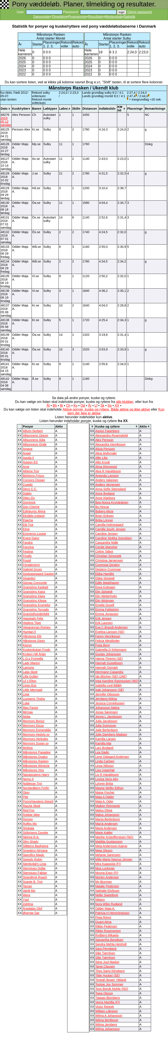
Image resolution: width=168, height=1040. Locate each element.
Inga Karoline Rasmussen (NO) (116, 681)
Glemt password (139, 12)
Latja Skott (30, 672)
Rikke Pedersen (106, 926)
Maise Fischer (104, 792)
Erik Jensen (103, 618)
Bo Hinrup (102, 507)
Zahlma (28, 904)
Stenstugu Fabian (35, 872)
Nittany (100, 899)
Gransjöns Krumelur (36, 605)
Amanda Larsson (107, 475)
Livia (26, 694)
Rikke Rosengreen (108, 930)
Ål (48, 405)
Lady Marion (31, 663)
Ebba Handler (104, 573)
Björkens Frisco (33, 475)
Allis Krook (102, 462)
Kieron (27, 645)
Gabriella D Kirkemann (110, 649)
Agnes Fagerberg (107, 431)
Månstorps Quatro (35, 756)
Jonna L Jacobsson (108, 716)
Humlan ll (29, 631)
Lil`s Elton (29, 681)
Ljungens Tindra (34, 698)
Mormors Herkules (35, 739)
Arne (26, 466)
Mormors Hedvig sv (36, 734)
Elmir (26, 529)
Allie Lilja (101, 457)
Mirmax (28, 712)
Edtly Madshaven (107, 582)
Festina (28, 551)
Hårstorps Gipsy (34, 640)
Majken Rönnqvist (107, 806)
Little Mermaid (32, 689)
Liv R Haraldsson (107, 774)
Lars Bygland (104, 748)
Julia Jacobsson (106, 721)
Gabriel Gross (32, 569)
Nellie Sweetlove (106, 895)
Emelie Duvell (104, 605)
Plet (25, 797)
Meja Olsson (103, 850)
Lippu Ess (29, 685)
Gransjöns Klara (34, 596)
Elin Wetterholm (106, 596)
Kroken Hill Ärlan (34, 654)
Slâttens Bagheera (35, 846)
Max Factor (30, 707)
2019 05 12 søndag (6, 121)
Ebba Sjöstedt (104, 578)
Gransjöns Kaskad (35, 587)
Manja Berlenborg (107, 819)
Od (83, 405)
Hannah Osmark (106, 667)
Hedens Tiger (32, 623)
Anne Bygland (104, 493)
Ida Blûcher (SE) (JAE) (110, 676)
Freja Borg (102, 645)
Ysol (26, 899)
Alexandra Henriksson (110, 444)
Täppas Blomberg (107, 997)
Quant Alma (103, 922)
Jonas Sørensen (106, 712)
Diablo (27, 493)
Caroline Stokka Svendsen (113, 538)
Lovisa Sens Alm (106, 779)
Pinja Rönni (103, 917)
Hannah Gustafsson (109, 663)
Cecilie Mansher (106, 547)
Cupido (27, 484)
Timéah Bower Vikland (110, 980)
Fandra (27, 542)
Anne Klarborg (105, 498)
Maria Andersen (106, 828)
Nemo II (28, 779)
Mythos (28, 748)
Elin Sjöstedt (103, 591)
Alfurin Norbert (33, 431)
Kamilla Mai (103, 743)
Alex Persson (104, 440)
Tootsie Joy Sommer (109, 984)
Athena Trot (31, 471)
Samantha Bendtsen (109, 939)
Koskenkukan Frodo (36, 649)
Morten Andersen (107, 877)
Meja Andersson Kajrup (111, 846)
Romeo (28, 819)
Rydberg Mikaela (106, 935)
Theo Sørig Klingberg (110, 971)
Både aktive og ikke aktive (130, 409)
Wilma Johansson (107, 1029)
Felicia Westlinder (107, 640)
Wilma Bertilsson (106, 1020)
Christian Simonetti (108, 556)
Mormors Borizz (33, 721)
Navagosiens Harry (36, 774)
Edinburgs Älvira (34, 511)
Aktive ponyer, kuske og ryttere (86, 409)
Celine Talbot (104, 551)
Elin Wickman (104, 600)
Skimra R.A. (31, 837)
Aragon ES (30, 462)
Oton (26, 792)
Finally (27, 556)
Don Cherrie (31, 507)
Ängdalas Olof (32, 908)
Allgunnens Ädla (34, 440)
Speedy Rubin (32, 859)
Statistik (129, 16)
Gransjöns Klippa (34, 600)
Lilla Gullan (30, 676)
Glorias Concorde (35, 582)
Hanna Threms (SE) (109, 658)
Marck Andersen (106, 823)
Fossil (27, 560)
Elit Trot (28, 524)
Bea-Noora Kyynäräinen (111, 502)
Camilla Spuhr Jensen (110, 529)
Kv (76, 405)
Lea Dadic (102, 752)
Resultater (96, 16)
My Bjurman (103, 881)
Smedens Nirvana (35, 850)
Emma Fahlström (107, 609)
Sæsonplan (41, 16)
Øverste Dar (31, 913)
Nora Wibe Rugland (108, 904)
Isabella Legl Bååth (108, 685)
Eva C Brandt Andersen (111, 627)
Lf (95, 405)
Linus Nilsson (104, 765)
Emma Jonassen (106, 614)
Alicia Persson (105, 449)
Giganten (29, 578)
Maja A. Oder (104, 801)
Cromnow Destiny (107, 565)
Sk (102, 405)
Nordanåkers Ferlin (36, 788)
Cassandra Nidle (106, 542)
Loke (26, 703)
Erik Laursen (103, 623)
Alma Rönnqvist (106, 466)
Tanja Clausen (105, 966)
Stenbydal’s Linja (34, 864)
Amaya (27, 449)
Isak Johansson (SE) (109, 689)
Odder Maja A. (105, 908)
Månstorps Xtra (33, 770)
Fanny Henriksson (107, 636)
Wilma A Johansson (108, 1015)
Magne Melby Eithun (109, 788)
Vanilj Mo (29, 890)
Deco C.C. (30, 489)
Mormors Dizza (33, 725)
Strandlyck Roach (35, 877)
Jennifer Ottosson (107, 694)
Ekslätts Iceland (33, 515)
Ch (68, 405)
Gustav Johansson (108, 654)
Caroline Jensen (106, 533)
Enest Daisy (31, 538)
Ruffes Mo (30, 823)
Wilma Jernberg (106, 1024)
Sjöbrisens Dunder (35, 832)
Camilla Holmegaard (109, 524)
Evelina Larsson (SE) (109, 631)
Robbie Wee (31, 814)
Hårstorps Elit (32, 636)
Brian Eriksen (104, 515)
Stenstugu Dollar (34, 868)
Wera (26, 895)
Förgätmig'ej (31, 565)
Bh (55, 405)
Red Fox (28, 810)
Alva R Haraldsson (108, 471)
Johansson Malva (107, 707)
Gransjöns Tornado (36, 609)
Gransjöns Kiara (34, 591)
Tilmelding (59, 16)
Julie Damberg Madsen (111, 734)
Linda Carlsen (104, 761)
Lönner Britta (104, 783)
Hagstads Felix (33, 618)
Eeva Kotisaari (105, 587)
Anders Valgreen (106, 480)
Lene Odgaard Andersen (112, 756)
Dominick (29, 502)
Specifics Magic (33, 855)
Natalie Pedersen (107, 886)
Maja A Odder (104, 797)
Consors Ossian (34, 480)
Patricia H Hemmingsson (112, 913)
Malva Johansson (107, 814)
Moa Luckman (105, 868)
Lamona (28, 667)
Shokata (28, 828)
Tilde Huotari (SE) (107, 975)
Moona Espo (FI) (106, 872)
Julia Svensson (105, 725)
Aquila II (28, 457)
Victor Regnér (104, 1006)
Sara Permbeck (106, 948)
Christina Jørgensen (109, 560)
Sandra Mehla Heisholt (110, 944)
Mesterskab (113, 16)
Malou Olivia (103, 810)
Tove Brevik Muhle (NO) (111, 988)
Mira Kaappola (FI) (108, 864)
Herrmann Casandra (109, 672)
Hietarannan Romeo (36, 627)
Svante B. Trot (32, 881)
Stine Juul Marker (107, 962)
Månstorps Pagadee (36, 752)
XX (117, 405)
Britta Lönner (104, 520)
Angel (27, 453)
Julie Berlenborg (106, 730)
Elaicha (28, 520)
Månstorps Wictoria (36, 765)
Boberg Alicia (104, 511)
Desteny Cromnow (108, 569)
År (90, 405)
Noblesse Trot (32, 783)
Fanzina (28, 547)
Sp (109, 405)
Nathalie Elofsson (107, 890)
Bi (61, 405)
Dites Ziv (29, 498)
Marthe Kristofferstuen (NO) (114, 837)
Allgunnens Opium (35, 435)
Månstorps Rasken (36, 761)
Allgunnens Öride (34, 444)
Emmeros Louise (34, 533)
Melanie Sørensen (107, 855)
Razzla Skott (31, 806)
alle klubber (124, 402)
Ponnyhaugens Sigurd (38, 801)
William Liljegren (106, 1011)
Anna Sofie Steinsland (110, 489)
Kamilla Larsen (105, 739)
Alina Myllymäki (106, 453)
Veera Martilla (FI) (107, 1002)
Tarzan (27, 886)
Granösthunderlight (36, 614)
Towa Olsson (104, 993)
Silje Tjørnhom (105, 953)
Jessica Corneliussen (109, 703)
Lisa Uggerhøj (104, 770)
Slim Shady (30, 841)
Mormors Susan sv (36, 743)
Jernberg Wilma (106, 698)
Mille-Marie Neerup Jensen (113, 859)
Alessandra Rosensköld (111, 435)
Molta (26, 716)
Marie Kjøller (103, 832)
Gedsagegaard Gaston (38, 573)
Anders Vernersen (107, 484)
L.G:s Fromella (33, 658)
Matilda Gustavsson (108, 841)
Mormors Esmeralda (37, 730)
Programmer (77, 16)
